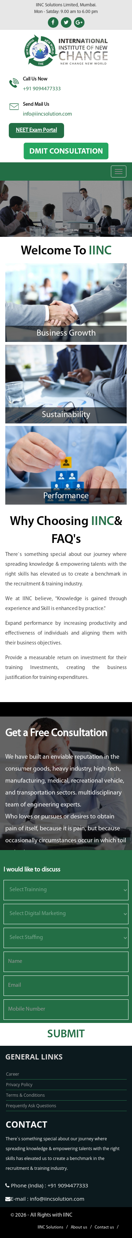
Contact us (104, 1227)
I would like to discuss (32, 870)
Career (12, 1074)
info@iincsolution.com (47, 114)
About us (79, 1227)
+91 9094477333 (42, 89)
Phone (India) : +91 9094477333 (46, 1185)
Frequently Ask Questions (31, 1106)
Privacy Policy (19, 1085)
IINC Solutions (50, 1227)
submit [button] (66, 1034)
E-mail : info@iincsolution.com (44, 1198)
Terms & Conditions (25, 1095)
